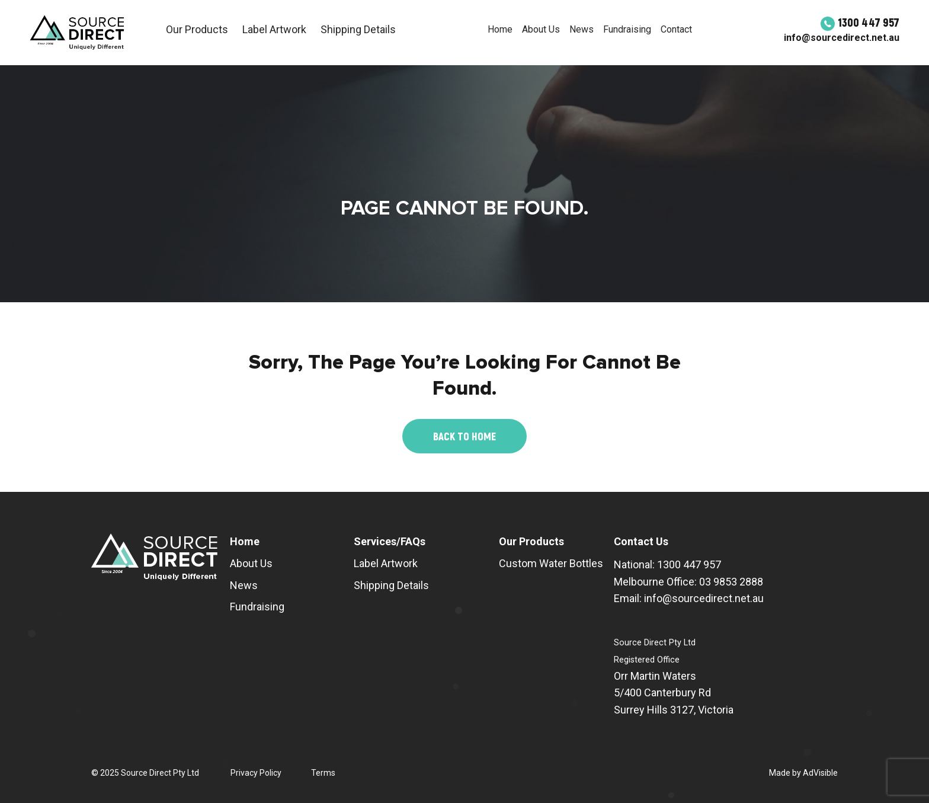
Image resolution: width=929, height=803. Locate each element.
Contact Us (641, 541)
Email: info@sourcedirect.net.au (689, 598)
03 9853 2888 (731, 581)
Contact (676, 29)
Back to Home (464, 436)
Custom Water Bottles (551, 563)
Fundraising (627, 29)
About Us (541, 29)
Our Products (197, 29)
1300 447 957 (860, 22)
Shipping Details (358, 29)
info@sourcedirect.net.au (841, 37)
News (581, 29)
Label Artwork (274, 29)
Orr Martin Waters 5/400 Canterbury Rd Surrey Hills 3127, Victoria (673, 693)
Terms (323, 773)
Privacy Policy (255, 773)
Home (500, 29)
